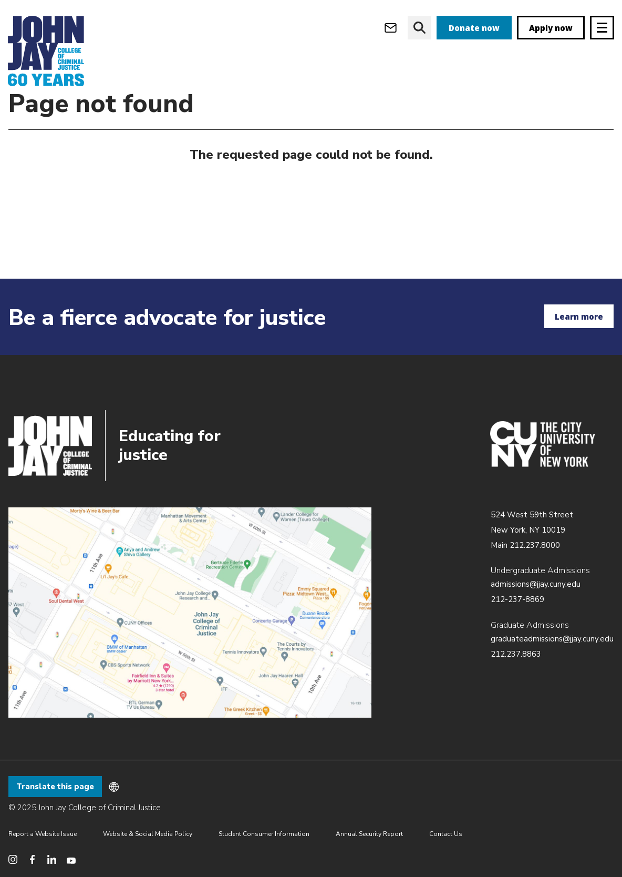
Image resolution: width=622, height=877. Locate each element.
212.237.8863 (516, 654)
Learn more (579, 316)
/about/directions (189, 612)
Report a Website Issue (42, 834)
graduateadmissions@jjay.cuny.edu (552, 639)
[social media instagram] (12, 859)
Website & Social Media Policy (147, 834)
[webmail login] (390, 27)
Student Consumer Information (264, 834)
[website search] (419, 27)
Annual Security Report (369, 834)
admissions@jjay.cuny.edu (535, 584)
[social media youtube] (71, 859)
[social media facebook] (32, 859)
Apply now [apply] (551, 28)
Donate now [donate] (474, 28)
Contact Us (445, 834)
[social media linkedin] (51, 859)
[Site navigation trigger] (602, 27)
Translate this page (55, 786)
